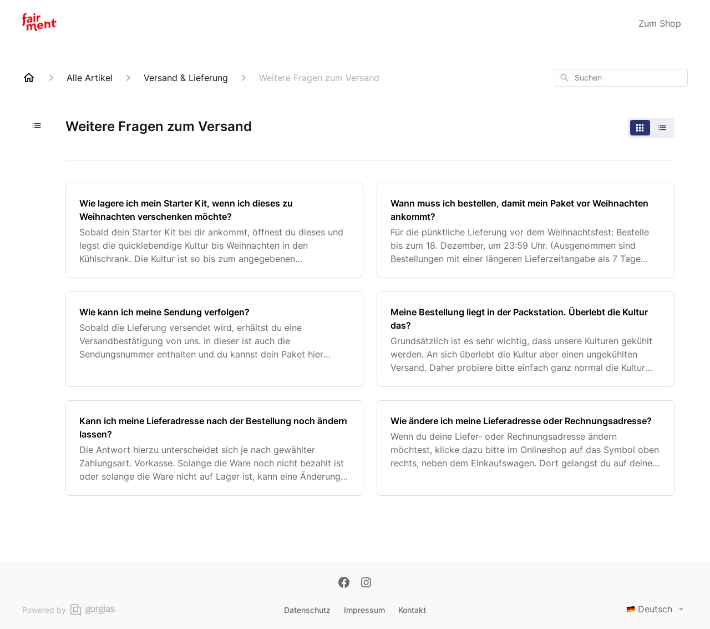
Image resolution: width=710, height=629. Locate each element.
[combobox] (621, 78)
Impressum (364, 610)
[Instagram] (366, 583)
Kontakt (412, 610)
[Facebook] (344, 583)
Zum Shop (659, 23)
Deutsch (657, 609)
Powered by (68, 610)
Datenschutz (307, 610)
